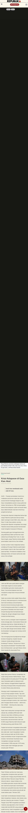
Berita (8, 9)
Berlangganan (14, 4)
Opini (13, 9)
